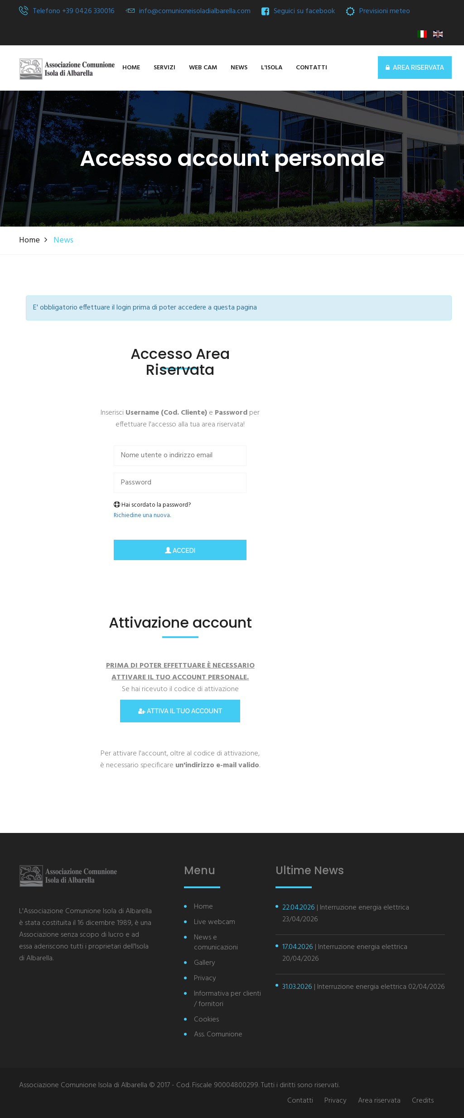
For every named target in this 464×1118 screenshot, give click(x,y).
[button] (271, 68)
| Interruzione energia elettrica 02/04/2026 (363, 987)
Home (29, 240)
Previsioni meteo (384, 11)
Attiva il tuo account (180, 711)
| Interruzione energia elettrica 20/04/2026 (344, 953)
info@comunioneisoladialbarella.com (195, 11)
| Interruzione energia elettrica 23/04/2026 (345, 913)
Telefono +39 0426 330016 (74, 11)
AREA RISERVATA (415, 67)
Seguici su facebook (304, 11)
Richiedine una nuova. (142, 515)
